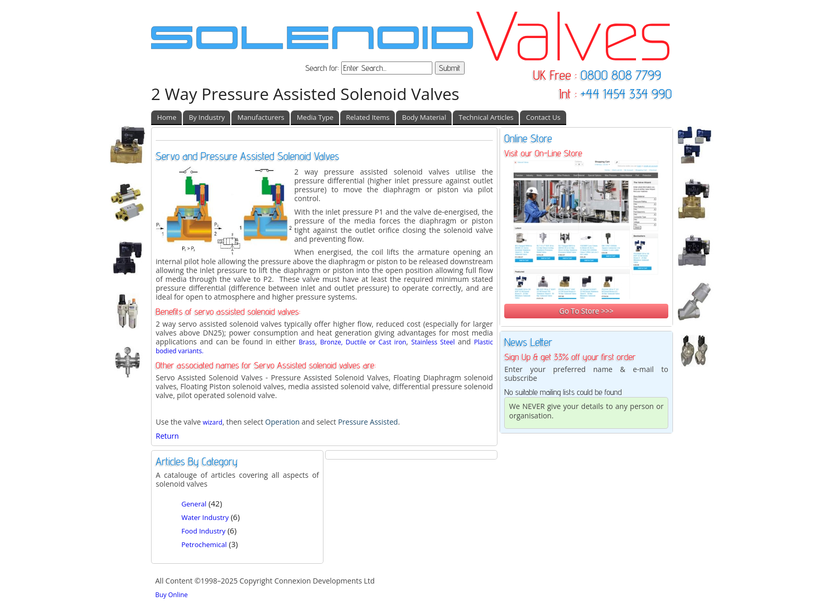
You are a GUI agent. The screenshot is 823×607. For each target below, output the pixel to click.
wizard (212, 422)
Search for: (323, 68)
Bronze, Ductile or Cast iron (363, 342)
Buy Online (171, 594)
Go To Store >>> (586, 311)
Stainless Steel (433, 342)
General (193, 504)
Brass (306, 342)
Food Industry (203, 531)
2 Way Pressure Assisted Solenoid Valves (305, 93)
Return (167, 436)
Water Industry (205, 517)
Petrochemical (204, 544)
